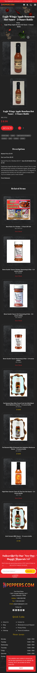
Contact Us (21, 622)
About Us (6, 622)
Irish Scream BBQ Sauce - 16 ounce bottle (18, 536)
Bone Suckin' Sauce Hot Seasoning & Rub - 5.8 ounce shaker (18, 315)
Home (18, 23)
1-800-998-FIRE (20, 598)
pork (10, 138)
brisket (22, 138)
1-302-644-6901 (20, 601)
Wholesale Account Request (26, 625)
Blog (4, 625)
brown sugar (5, 135)
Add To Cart (7, 128)
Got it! (21, 668)
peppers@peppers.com (20, 604)
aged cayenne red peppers (23, 135)
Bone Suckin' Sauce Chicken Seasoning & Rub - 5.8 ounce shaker (18, 270)
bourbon (4, 138)
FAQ (4, 627)
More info (11, 664)
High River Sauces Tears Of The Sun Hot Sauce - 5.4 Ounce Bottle (18, 492)
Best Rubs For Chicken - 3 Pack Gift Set (18, 226)
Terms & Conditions (23, 630)
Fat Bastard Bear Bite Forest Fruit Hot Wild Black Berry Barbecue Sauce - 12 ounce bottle (18, 404)
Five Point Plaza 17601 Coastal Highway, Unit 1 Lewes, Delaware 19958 (19, 593)
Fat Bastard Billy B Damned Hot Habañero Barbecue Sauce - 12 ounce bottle (18, 448)
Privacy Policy (22, 627)
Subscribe (30, 571)
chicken (16, 138)
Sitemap (5, 630)
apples (12, 135)
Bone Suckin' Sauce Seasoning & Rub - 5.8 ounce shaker (18, 359)
